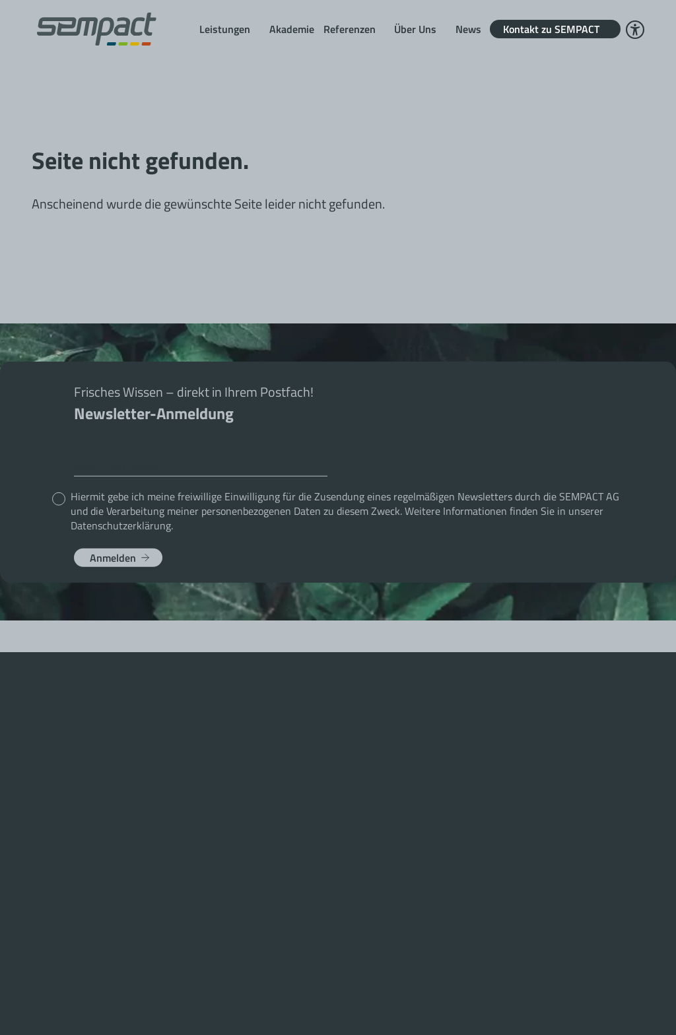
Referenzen (349, 29)
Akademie (291, 29)
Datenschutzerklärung (121, 525)
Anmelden (113, 557)
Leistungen (224, 29)
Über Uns (415, 29)
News (468, 29)
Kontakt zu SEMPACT (551, 29)
